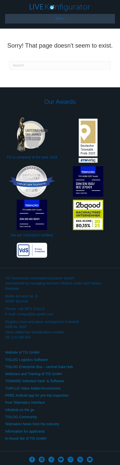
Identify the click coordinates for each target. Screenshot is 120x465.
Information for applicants (25, 431)
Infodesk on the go (19, 410)
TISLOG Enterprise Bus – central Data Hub (39, 367)
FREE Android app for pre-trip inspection (37, 395)
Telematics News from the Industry (32, 424)
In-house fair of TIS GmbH (25, 438)
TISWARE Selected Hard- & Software (34, 381)
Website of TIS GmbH (22, 352)
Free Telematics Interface (25, 402)
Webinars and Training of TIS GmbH (33, 374)
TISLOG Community (21, 417)
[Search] (60, 65)
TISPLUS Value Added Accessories (33, 388)
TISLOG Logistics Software (26, 360)
